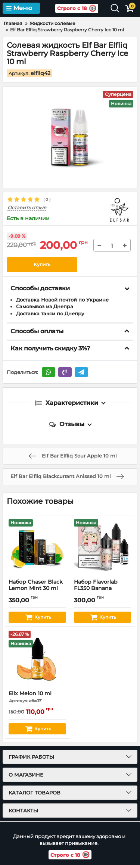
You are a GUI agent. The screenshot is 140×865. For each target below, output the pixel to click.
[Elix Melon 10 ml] (37, 659)
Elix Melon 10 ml (37, 696)
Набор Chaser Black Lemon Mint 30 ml (37, 588)
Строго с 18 (76, 8)
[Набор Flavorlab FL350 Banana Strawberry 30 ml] (102, 547)
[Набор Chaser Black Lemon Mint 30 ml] (37, 547)
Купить (42, 264)
